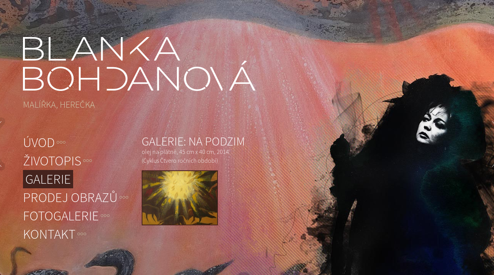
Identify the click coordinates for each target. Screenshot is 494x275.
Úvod (39, 142)
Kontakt (49, 234)
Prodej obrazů (70, 197)
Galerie (48, 179)
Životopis (52, 160)
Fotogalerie (61, 215)
